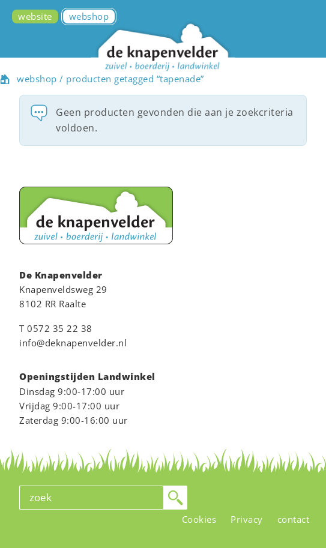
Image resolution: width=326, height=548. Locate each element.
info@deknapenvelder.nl (73, 343)
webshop (37, 79)
